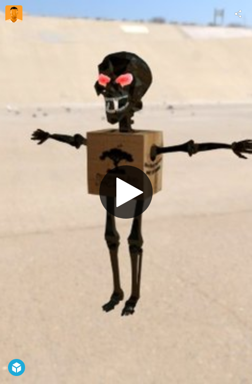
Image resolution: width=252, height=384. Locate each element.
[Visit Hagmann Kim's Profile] (13, 13)
